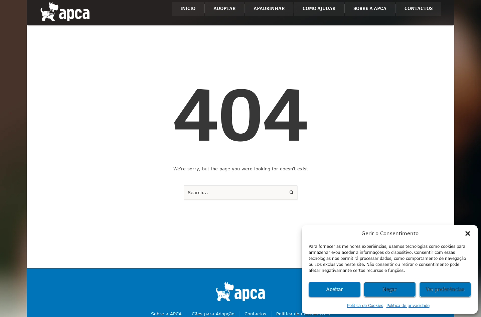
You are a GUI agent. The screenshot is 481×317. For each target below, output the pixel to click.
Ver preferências (445, 289)
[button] (467, 233)
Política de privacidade (408, 305)
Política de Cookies (365, 305)
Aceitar (334, 289)
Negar (389, 289)
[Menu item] (188, 9)
